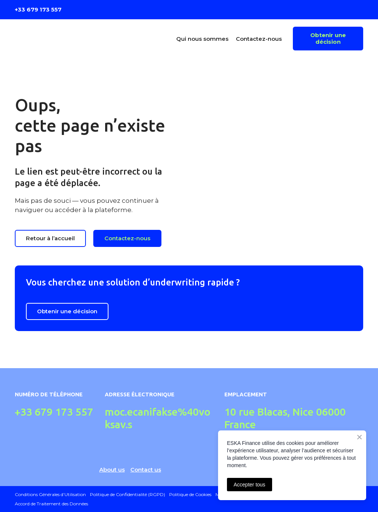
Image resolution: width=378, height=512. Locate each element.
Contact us (145, 469)
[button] (328, 38)
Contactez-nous (259, 38)
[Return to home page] (57, 38)
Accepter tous (249, 485)
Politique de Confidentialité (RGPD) (127, 494)
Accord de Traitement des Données (51, 503)
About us (112, 469)
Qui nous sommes (202, 38)
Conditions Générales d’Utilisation (50, 494)
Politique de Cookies (190, 494)
